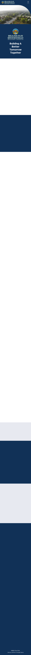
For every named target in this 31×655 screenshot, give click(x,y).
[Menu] (28, 2)
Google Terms (20, 652)
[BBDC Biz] (8, 2)
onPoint (13, 652)
